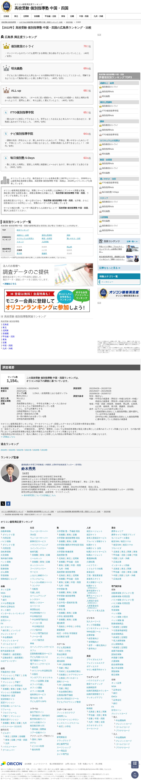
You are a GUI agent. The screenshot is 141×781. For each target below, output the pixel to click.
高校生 (62, 626)
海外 (40, 739)
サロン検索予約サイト (97, 669)
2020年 (36, 450)
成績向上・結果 (23, 235)
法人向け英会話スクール (68, 698)
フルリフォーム (10, 713)
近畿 (5, 342)
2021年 (28, 450)
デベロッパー (9, 750)
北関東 (6, 330)
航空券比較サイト (38, 719)
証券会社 (7, 596)
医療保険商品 (117, 623)
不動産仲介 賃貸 (8, 695)
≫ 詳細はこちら (8, 437)
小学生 (78, 626)
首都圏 (6, 333)
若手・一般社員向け (98, 645)
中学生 (70, 626)
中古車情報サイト (38, 613)
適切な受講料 (47, 235)
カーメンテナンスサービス (42, 647)
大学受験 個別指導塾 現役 (68, 538)
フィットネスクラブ (66, 713)
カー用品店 (62, 751)
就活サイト (92, 534)
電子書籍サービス (38, 660)
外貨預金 (5, 617)
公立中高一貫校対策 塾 (67, 602)
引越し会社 (35, 592)
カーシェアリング (38, 596)
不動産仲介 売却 (8, 672)
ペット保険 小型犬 (119, 617)
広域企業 (117, 562)
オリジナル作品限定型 (42, 670)
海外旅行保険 (7, 558)
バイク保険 (6, 541)
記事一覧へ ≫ (132, 242)
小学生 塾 (61, 609)
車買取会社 (35, 609)
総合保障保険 (117, 664)
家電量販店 (62, 737)
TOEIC (62, 671)
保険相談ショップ (9, 579)
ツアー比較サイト (38, 732)
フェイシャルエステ (96, 663)
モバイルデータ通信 (120, 538)
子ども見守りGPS (38, 701)
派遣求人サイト (94, 579)
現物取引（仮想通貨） (13, 654)
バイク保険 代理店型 (120, 603)
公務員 (62, 678)
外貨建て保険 (117, 657)
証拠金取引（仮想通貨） (14, 657)
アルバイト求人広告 (96, 610)
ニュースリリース (40, 764)
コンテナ (36, 585)
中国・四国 (8, 345)
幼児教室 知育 (63, 636)
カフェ (33, 650)
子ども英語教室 (64, 647)
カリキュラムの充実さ (25, 239)
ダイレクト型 (9, 534)
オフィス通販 (36, 687)
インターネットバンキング (13, 613)
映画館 (90, 708)
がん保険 (5, 572)
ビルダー (7, 733)
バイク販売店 (36, 630)
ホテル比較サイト (38, 722)
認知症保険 (116, 654)
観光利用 (36, 749)
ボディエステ (93, 666)
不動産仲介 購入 (8, 678)
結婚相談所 (92, 687)
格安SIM (117, 545)
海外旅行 (46, 715)
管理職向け (94, 642)
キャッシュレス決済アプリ (13, 647)
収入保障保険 (119, 640)
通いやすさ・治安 (73, 239)
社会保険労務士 (74, 671)
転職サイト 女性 (94, 548)
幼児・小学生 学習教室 (67, 633)
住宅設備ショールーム (11, 706)
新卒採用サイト (94, 592)
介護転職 (91, 562)
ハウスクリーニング (39, 545)
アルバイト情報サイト (97, 541)
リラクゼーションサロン (68, 719)
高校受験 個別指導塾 (66, 572)
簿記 (67, 668)
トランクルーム (37, 579)
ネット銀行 (6, 610)
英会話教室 (62, 654)
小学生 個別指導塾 (65, 616)
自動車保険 (6, 531)
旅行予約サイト (37, 712)
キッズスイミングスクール (68, 723)
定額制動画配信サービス (41, 653)
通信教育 (61, 623)
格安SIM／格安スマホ (121, 541)
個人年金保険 (117, 668)
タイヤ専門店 (63, 754)
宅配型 (35, 589)
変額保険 (115, 671)
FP (60, 664)
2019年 (44, 450)
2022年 (20, 450)
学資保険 (5, 575)
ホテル (33, 743)
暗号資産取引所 (8, 651)
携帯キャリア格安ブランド (123, 534)
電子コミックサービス (40, 664)
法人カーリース (94, 621)
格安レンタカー (37, 602)
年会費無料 (8, 637)
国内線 (35, 729)
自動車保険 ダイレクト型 (122, 593)
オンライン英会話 (65, 657)
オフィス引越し (37, 684)
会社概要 (28, 764)
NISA (3, 593)
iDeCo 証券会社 (8, 606)
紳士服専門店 (63, 744)
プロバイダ (116, 548)
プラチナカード (123, 730)
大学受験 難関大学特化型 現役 (70, 545)
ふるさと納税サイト (39, 575)
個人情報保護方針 (56, 764)
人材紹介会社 (93, 602)
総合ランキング (23, 230)
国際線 (43, 729)
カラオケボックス (95, 725)
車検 (32, 643)
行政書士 (63, 674)
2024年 (4, 450)
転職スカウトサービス (97, 552)
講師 (68, 235)
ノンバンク (16, 630)
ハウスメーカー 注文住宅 (11, 726)
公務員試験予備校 (65, 695)
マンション (8, 675)
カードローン (7, 627)
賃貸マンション (8, 702)
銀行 (5, 600)
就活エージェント (95, 531)
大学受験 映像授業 (65, 552)
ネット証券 (6, 589)
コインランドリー (38, 548)
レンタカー (35, 599)
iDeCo (114, 696)
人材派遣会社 (93, 607)
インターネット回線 (120, 565)
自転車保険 (6, 552)
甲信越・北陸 (9, 336)
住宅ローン (6, 620)
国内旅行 (36, 715)
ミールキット (36, 558)
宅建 (61, 668)
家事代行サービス (38, 541)
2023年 (12, 450)
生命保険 (5, 565)
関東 (105, 712)
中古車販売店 (36, 616)
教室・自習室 (47, 239)
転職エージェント (95, 555)
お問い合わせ (70, 764)
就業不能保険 (117, 651)
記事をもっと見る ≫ (109, 268)
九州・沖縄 (8, 348)
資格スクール (63, 681)
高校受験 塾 (62, 555)
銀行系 (6, 630)
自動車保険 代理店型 (120, 596)
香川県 (19, 254)
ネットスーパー (37, 565)
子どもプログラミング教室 (69, 702)
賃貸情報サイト (8, 699)
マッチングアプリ (95, 697)
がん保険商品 (117, 644)
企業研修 (91, 635)
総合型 (35, 667)
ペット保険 (6, 562)
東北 (5, 327)
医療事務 (67, 664)
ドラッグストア (64, 740)
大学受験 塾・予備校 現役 (68, 531)
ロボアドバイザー (9, 661)
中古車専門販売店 (40, 619)
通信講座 (61, 661)
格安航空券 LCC (37, 726)
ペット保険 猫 (117, 620)
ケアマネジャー (76, 674)
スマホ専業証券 (8, 603)
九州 (25, 689)
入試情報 (45, 242)
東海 (5, 339)
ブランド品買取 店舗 (39, 681)
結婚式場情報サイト (96, 694)
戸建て (18, 675)
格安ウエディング (95, 684)
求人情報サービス (95, 582)
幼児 (61, 651)
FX (2, 623)
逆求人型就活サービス (97, 538)
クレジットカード (9, 634)
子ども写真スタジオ (39, 657)
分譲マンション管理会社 (12, 685)
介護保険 (115, 661)
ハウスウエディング (96, 680)
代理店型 (7, 538)
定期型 (124, 627)
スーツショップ (64, 747)
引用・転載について (85, 764)
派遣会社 (91, 572)
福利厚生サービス (38, 694)
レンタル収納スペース (42, 582)
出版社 (35, 674)
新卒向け (93, 648)
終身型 (116, 627)
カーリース (35, 606)
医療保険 (5, 569)
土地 (25, 675)
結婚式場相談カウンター (98, 690)
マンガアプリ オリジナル (41, 677)
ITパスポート (72, 678)
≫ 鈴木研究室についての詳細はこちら (38, 495)
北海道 (6, 324)
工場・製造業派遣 (95, 575)
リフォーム (6, 709)
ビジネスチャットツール (98, 628)
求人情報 (98, 764)
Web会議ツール (94, 631)
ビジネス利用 (38, 746)
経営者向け (94, 638)
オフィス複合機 (37, 691)
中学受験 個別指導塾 (66, 596)
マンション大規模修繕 (11, 692)
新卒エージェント (95, 597)
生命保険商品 (117, 634)
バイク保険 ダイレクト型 (122, 600)
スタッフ (20, 242)
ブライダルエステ (95, 659)
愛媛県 (44, 254)
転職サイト (92, 545)
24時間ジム (62, 716)
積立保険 (115, 674)
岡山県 (69, 247)
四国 (115, 558)
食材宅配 (34, 552)
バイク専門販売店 (40, 633)
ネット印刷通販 (94, 625)
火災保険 (5, 555)
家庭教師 (61, 630)
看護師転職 (92, 558)
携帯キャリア (117, 531)
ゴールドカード (10, 644)
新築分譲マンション (10, 719)
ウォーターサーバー (39, 531)
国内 (34, 739)
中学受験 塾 (62, 589)
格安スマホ (128, 545)
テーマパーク (93, 729)
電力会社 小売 (36, 698)
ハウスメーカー (10, 747)
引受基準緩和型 (120, 630)
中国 (135, 555)
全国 (103, 722)
